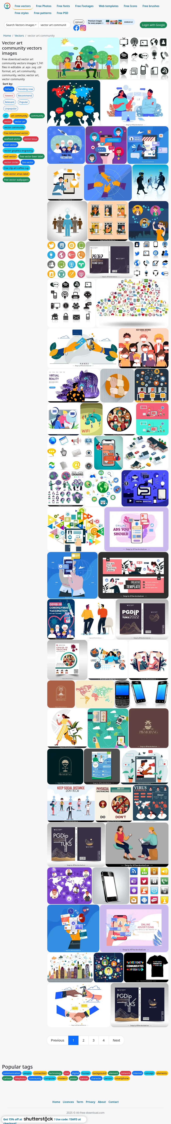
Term (79, 1102)
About (102, 1102)
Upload (79, 22)
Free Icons (130, 6)
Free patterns (42, 13)
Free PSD (62, 13)
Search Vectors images (20, 25)
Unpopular (11, 108)
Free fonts (63, 6)
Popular (23, 102)
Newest (9, 95)
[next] (116, 1040)
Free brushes (150, 6)
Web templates (108, 6)
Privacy (90, 1102)
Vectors (19, 35)
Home (7, 35)
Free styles (22, 13)
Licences (68, 1102)
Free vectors (23, 6)
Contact (114, 1102)
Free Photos (43, 6)
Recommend (25, 95)
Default (9, 89)
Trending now (25, 89)
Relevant (9, 102)
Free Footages (84, 6)
